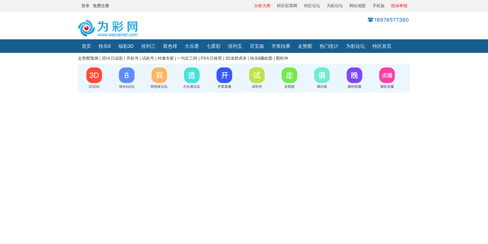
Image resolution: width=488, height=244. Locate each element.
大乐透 (192, 46)
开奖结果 (280, 46)
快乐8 (105, 46)
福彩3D (126, 46)
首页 (86, 46)
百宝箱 (257, 46)
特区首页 (381, 46)
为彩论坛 (335, 5)
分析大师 (262, 5)
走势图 (305, 46)
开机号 (132, 58)
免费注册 (101, 5)
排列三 (148, 46)
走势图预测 (88, 58)
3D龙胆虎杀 (236, 58)
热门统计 (329, 46)
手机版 (378, 5)
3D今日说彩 (112, 58)
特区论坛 (312, 5)
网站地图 (357, 5)
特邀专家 (166, 58)
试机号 (148, 58)
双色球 (170, 46)
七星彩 (213, 46)
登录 (85, 5)
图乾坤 (282, 58)
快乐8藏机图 (261, 58)
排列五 (235, 46)
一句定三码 (187, 58)
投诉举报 (399, 5)
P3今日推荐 (211, 58)
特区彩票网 (287, 5)
